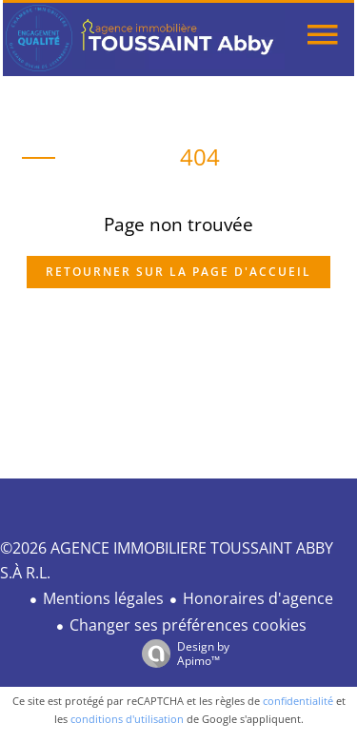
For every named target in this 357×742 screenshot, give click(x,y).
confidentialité (298, 700)
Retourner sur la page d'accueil (178, 272)
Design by (180, 653)
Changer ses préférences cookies (188, 625)
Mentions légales (103, 598)
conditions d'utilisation (127, 719)
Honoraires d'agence (258, 598)
